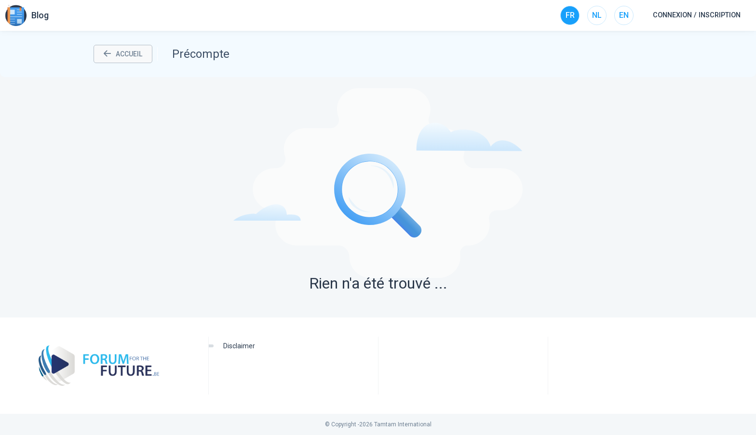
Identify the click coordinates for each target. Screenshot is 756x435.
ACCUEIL (123, 54)
